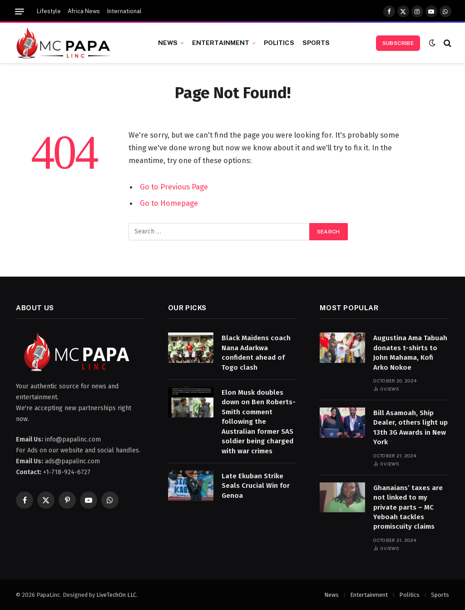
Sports (316, 42)
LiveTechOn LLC (116, 594)
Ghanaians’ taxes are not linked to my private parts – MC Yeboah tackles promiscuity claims (408, 507)
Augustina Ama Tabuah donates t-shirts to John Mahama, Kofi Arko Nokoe (410, 352)
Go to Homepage (169, 203)
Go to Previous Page (174, 186)
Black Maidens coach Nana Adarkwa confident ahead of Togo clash (256, 352)
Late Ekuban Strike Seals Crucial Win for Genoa (256, 486)
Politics (279, 42)
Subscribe (398, 43)
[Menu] (19, 11)
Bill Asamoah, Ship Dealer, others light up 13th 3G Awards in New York (410, 427)
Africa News (84, 11)
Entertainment (221, 42)
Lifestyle (49, 11)
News (168, 42)
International (124, 11)
